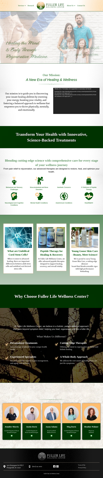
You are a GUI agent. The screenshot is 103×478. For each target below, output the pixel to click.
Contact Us (81, 6)
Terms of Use (81, 465)
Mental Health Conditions (39, 203)
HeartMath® (89, 203)
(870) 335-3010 (37, 466)
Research (31, 6)
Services (21, 6)
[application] (76, 101)
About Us (70, 6)
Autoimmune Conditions (64, 203)
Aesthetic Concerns (64, 187)
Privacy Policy (82, 467)
